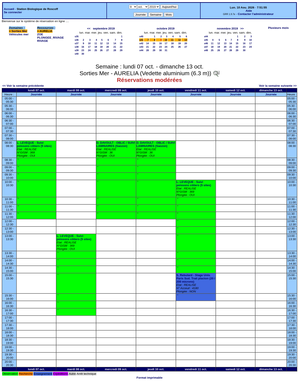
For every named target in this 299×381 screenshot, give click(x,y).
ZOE (40, 34)
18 (96, 47)
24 (89, 50)
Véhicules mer (18, 34)
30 (83, 53)
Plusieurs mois (278, 27)
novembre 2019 (227, 28)
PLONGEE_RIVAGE (50, 37)
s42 (141, 43)
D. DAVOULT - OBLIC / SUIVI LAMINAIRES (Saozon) (115, 144)
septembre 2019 (104, 28)
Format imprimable (150, 377)
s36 (76, 40)
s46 (206, 43)
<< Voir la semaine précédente (23, 85)
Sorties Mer (19, 31)
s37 (76, 43)
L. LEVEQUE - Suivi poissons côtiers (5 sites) (34, 144)
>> (242, 28)
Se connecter (13, 12)
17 (89, 47)
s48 (206, 50)
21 (114, 47)
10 (89, 43)
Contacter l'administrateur (256, 14)
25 (96, 50)
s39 (76, 50)
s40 (76, 53)
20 (107, 47)
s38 (76, 47)
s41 (141, 40)
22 (121, 47)
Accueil (9, 9)
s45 (206, 40)
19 (101, 47)
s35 (76, 36)
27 (107, 50)
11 (96, 43)
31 (166, 50)
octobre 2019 (166, 28)
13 (107, 43)
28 (114, 50)
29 (121, 50)
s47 (206, 47)
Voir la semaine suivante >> (278, 85)
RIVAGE (42, 40)
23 (83, 50)
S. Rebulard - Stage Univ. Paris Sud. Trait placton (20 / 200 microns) (195, 278)
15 (121, 43)
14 (114, 43)
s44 (141, 50)
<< (89, 28)
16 (83, 47)
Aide (249, 10)
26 (101, 50)
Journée (36, 94)
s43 (141, 47)
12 (101, 43)
